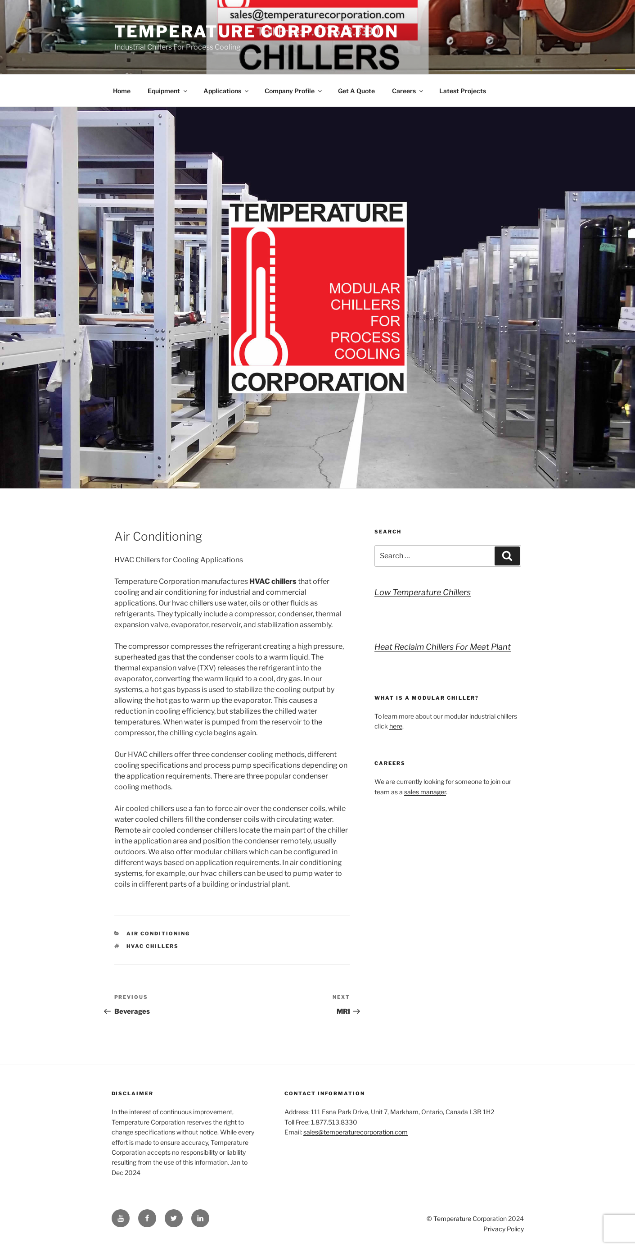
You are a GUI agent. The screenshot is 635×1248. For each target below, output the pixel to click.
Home (122, 91)
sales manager (425, 792)
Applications (226, 91)
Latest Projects (462, 91)
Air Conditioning (158, 933)
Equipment (168, 91)
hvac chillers (152, 946)
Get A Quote (356, 91)
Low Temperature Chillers (422, 592)
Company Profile (294, 91)
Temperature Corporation (256, 31)
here (395, 726)
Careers (408, 91)
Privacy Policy (503, 1229)
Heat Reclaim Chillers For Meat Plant (442, 646)
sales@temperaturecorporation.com (355, 1132)
